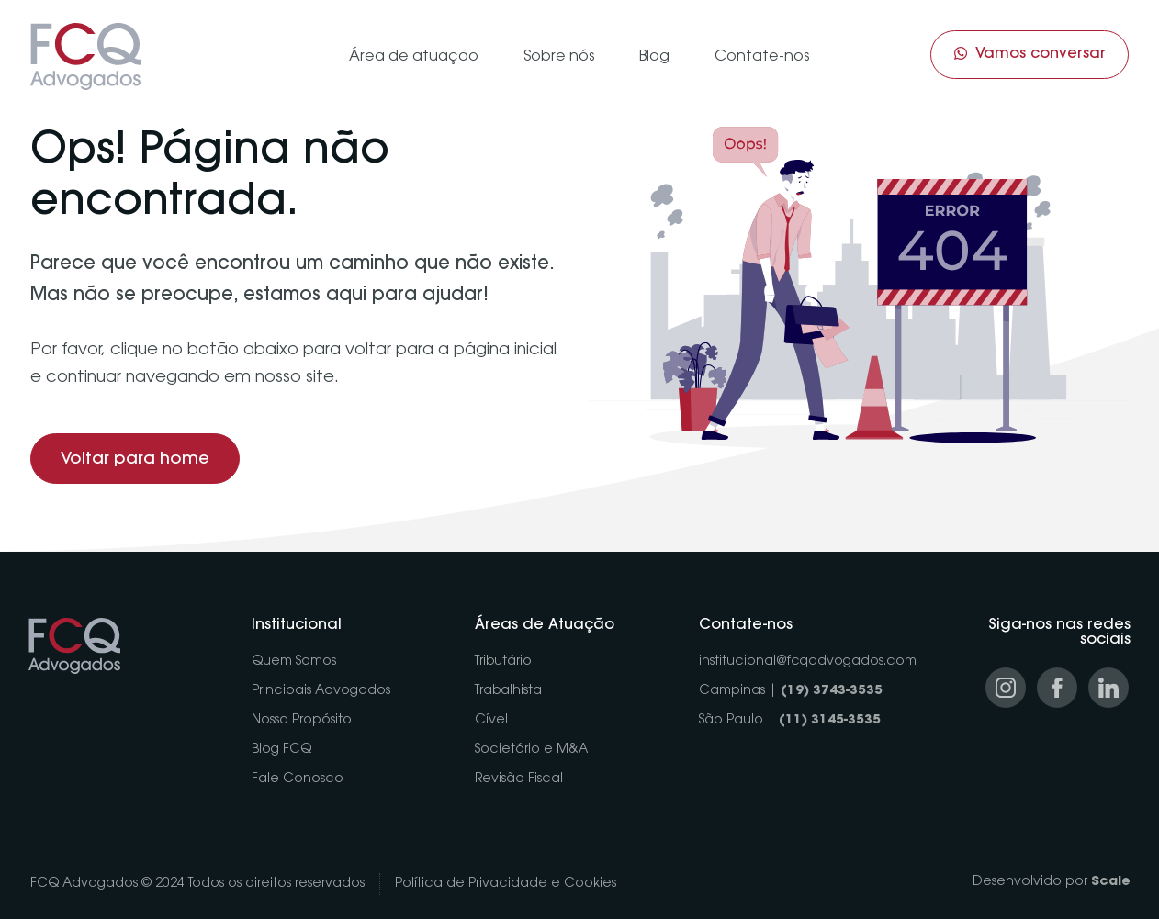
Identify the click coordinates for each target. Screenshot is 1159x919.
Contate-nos (762, 57)
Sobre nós (558, 57)
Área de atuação (413, 57)
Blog (654, 57)
